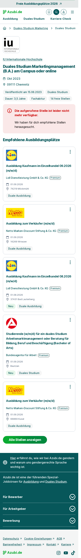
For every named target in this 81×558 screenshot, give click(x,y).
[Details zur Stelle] (39, 84)
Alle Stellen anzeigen (25, 440)
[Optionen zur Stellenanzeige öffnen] (70, 151)
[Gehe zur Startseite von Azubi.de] (12, 12)
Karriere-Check (60, 18)
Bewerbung (39, 521)
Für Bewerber (39, 497)
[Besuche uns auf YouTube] (66, 553)
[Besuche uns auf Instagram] (58, 553)
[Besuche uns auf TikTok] (73, 553)
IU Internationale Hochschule (22, 59)
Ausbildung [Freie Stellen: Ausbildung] (31, 481)
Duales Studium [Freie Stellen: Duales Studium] (56, 481)
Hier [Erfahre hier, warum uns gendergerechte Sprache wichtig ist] (13, 458)
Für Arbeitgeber (39, 509)
